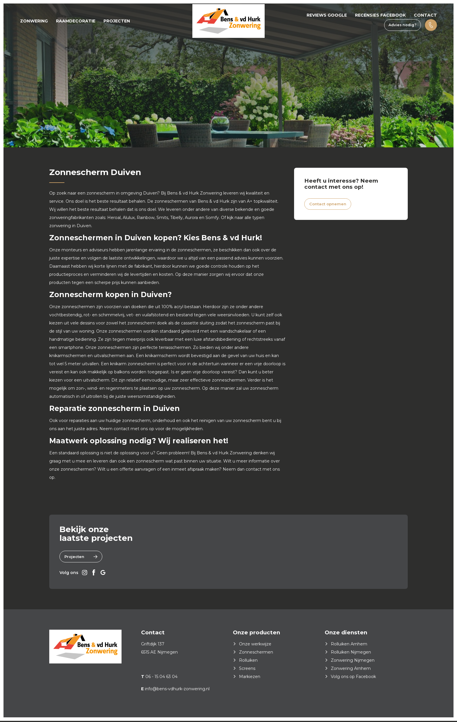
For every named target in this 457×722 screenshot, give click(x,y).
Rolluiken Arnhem (349, 645)
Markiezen (249, 677)
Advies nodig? (402, 25)
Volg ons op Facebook (353, 677)
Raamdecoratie (75, 21)
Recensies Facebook (380, 15)
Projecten (116, 21)
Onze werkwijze (255, 645)
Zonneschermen (256, 653)
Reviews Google (327, 15)
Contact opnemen (329, 204)
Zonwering (34, 21)
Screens (247, 669)
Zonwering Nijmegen (353, 661)
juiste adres (85, 428)
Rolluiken (248, 661)
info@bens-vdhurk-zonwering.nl (177, 690)
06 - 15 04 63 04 (161, 677)
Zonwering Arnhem (351, 669)
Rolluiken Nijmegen (351, 653)
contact (122, 428)
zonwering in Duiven (70, 225)
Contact (425, 15)
